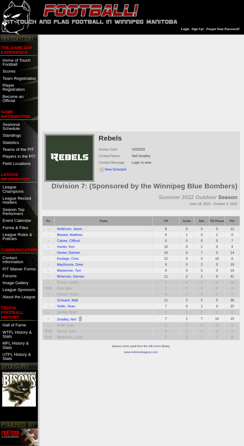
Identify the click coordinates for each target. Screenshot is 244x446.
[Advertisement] (141, 82)
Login (185, 29)
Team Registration (19, 78)
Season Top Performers (13, 211)
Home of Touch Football (16, 62)
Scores (8, 71)
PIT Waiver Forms (19, 269)
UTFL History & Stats (16, 356)
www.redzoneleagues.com (141, 352)
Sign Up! (198, 29)
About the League (18, 297)
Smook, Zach (67, 331)
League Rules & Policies (17, 236)
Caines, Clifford (68, 241)
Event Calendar (16, 220)
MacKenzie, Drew (70, 264)
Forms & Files (15, 227)
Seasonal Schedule (11, 126)
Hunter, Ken (66, 247)
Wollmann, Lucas (70, 337)
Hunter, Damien (68, 252)
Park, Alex (64, 288)
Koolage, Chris (68, 258)
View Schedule (116, 169)
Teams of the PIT (18, 149)
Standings (11, 135)
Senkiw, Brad (67, 312)
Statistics (10, 142)
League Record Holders (16, 200)
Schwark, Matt (67, 300)
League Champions (12, 189)
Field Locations (16, 163)
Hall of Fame (14, 325)
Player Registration (13, 87)
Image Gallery (15, 282)
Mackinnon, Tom (69, 270)
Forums (9, 276)
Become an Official (12, 98)
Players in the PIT (18, 156)
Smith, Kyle (65, 325)
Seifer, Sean (66, 306)
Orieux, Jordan (68, 282)
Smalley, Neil (66, 319)
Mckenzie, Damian (71, 276)
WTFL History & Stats (17, 334)
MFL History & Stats (15, 345)
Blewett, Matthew (69, 235)
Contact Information (12, 259)
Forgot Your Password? (223, 29)
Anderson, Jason (69, 229)
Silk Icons (154, 346)
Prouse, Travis (67, 294)
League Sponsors (18, 289)
